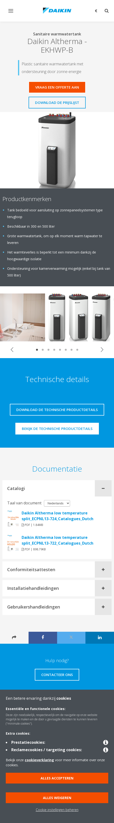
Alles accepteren (57, 778)
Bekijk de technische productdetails (57, 428)
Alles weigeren (57, 797)
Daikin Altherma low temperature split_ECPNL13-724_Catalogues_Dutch (57, 515)
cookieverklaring (39, 760)
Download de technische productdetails (57, 409)
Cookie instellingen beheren (57, 809)
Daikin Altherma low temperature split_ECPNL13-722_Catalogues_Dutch (57, 540)
